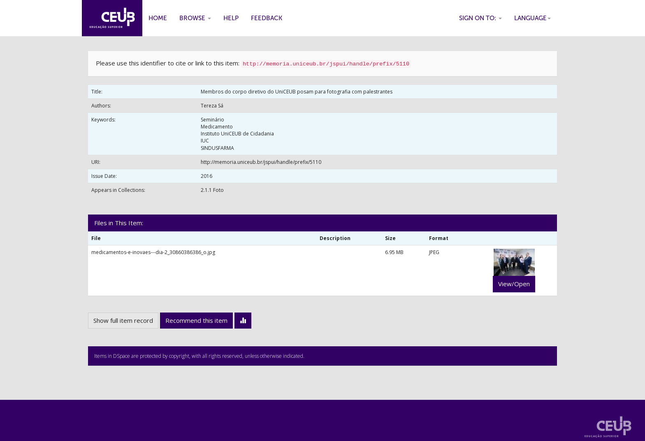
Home (157, 18)
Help (231, 18)
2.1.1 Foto (212, 190)
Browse (195, 18)
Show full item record (123, 320)
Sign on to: (480, 18)
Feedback (266, 18)
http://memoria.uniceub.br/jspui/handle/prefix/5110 (261, 162)
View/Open (514, 284)
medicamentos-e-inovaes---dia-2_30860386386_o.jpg (153, 252)
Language (532, 18)
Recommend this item (196, 320)
